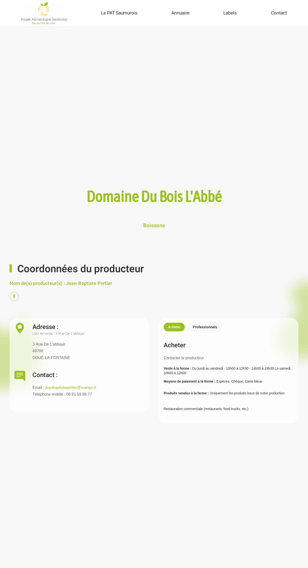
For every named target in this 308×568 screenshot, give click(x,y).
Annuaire (180, 13)
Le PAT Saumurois (119, 13)
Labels (230, 13)
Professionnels (205, 327)
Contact (279, 13)
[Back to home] (44, 13)
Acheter (174, 327)
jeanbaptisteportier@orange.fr (70, 387)
